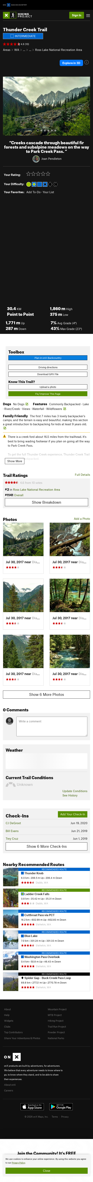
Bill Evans (12, 831)
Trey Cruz (12, 838)
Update (74, 791)
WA (16, 49)
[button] (7, 106)
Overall (18, 495)
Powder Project (56, 1032)
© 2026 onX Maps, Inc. (36, 1116)
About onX (10, 1084)
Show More (14, 461)
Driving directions (48, 367)
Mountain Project (57, 1009)
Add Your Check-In (72, 814)
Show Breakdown (46, 502)
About (7, 1009)
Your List (48, 192)
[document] (46, 1165)
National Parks (56, 1038)
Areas (6, 49)
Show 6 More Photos (46, 694)
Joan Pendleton (51, 158)
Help (6, 1015)
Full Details (82, 474)
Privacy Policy (18, 1163)
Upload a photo (48, 386)
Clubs (7, 1026)
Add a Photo (82, 518)
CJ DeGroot (13, 823)
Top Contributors (13, 1032)
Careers (8, 1090)
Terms (55, 1116)
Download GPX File (47, 374)
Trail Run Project (57, 1026)
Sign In (76, 15)
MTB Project (55, 1015)
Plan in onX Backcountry (48, 357)
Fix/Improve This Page (47, 393)
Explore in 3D (71, 63)
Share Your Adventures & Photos (22, 1038)
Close (46, 1170)
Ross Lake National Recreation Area (58, 49)
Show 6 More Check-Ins (47, 846)
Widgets (8, 1020)
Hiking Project (55, 1020)
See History (69, 795)
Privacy (65, 1116)
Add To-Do (33, 192)
